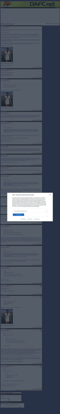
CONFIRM (18, 214)
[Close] (50, 195)
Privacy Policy (36, 219)
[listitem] (30, 211)
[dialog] (30, 207)
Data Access (30, 219)
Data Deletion (23, 219)
